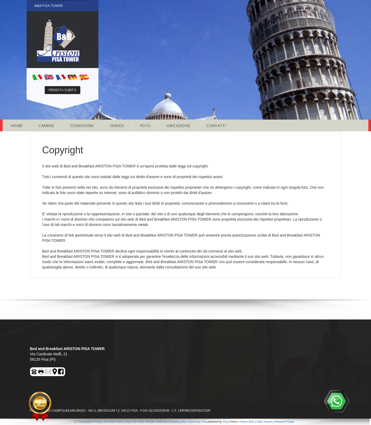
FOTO (145, 125)
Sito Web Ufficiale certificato (150, 421)
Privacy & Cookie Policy (108, 421)
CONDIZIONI (82, 125)
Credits (174, 421)
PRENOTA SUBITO (62, 90)
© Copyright (83, 421)
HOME (16, 125)
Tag (128, 421)
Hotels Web (247, 421)
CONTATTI (216, 125)
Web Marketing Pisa (194, 421)
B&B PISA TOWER (49, 5)
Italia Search (264, 421)
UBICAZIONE (178, 125)
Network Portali (284, 421)
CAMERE (46, 125)
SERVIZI (117, 125)
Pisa (225, 421)
